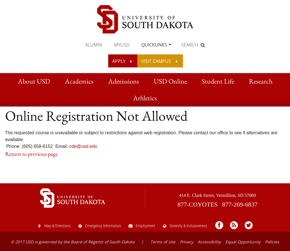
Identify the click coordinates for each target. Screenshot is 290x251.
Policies (272, 241)
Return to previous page (31, 154)
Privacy (186, 241)
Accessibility (209, 241)
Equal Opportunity (243, 241)
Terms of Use (162, 241)
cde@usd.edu (83, 146)
